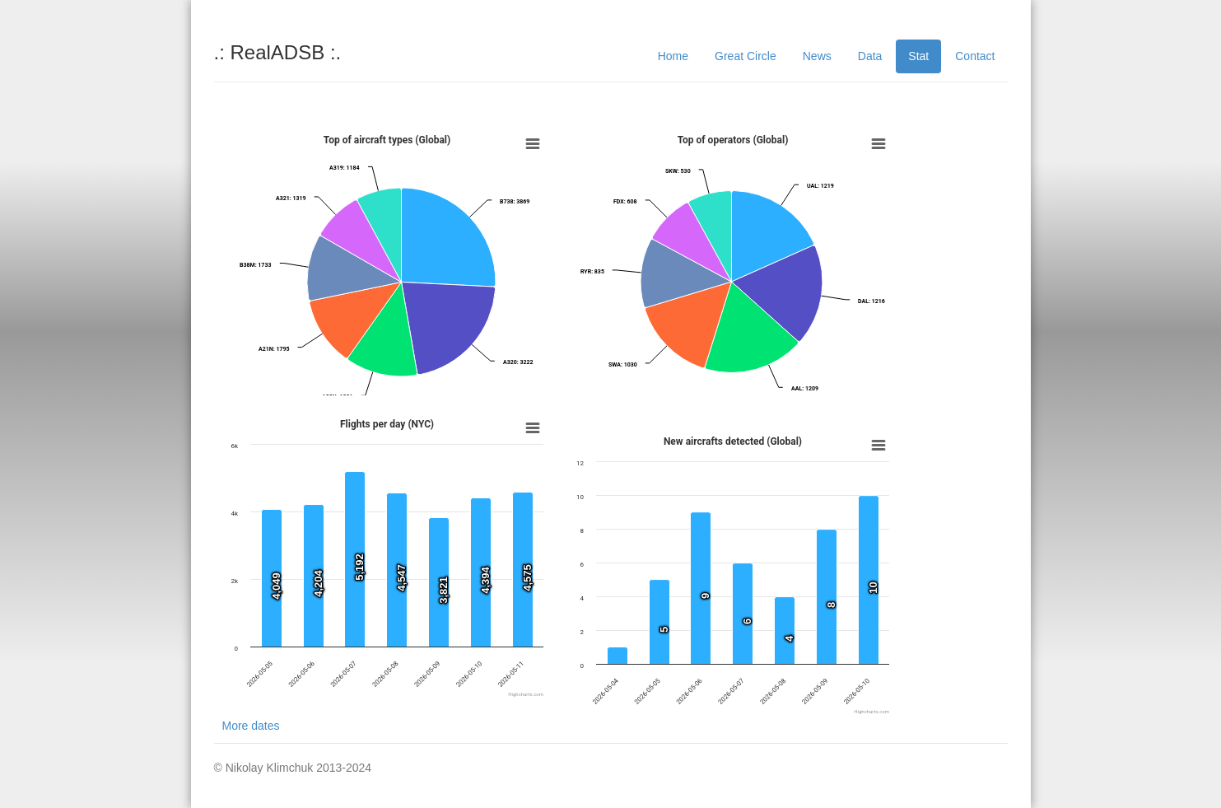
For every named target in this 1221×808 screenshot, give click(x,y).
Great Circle (745, 56)
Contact (975, 56)
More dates (251, 725)
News (817, 56)
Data (870, 56)
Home (673, 56)
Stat (918, 56)
